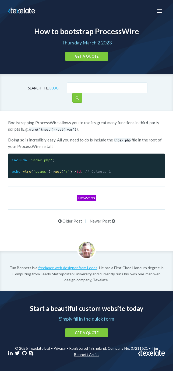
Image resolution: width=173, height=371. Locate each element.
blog (54, 88)
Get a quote (86, 56)
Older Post (70, 221)
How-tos (86, 198)
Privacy (60, 348)
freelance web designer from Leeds (67, 267)
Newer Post (102, 221)
